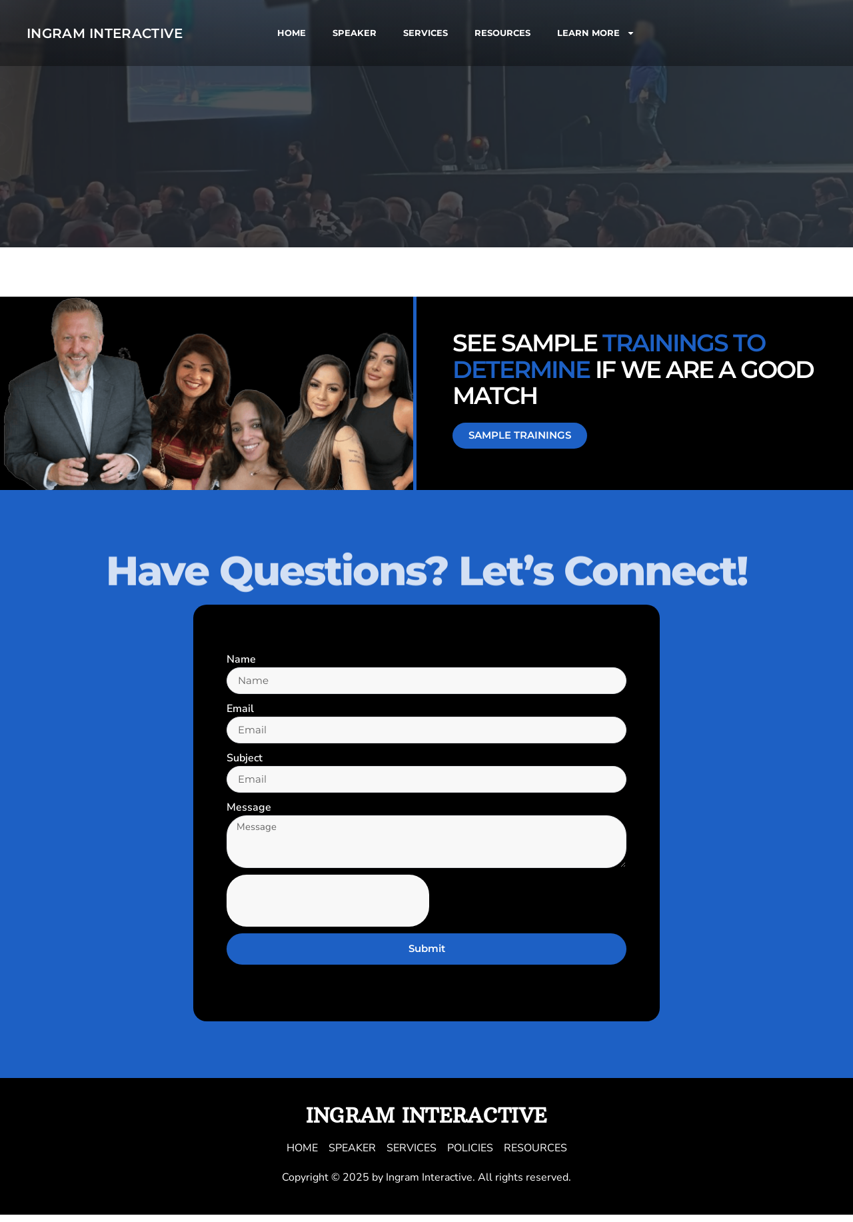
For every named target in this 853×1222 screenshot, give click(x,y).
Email (240, 710)
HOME (291, 32)
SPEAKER (355, 32)
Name (241, 659)
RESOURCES (502, 32)
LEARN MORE (596, 33)
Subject (245, 760)
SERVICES (425, 32)
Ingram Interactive (105, 33)
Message (249, 811)
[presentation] (328, 908)
